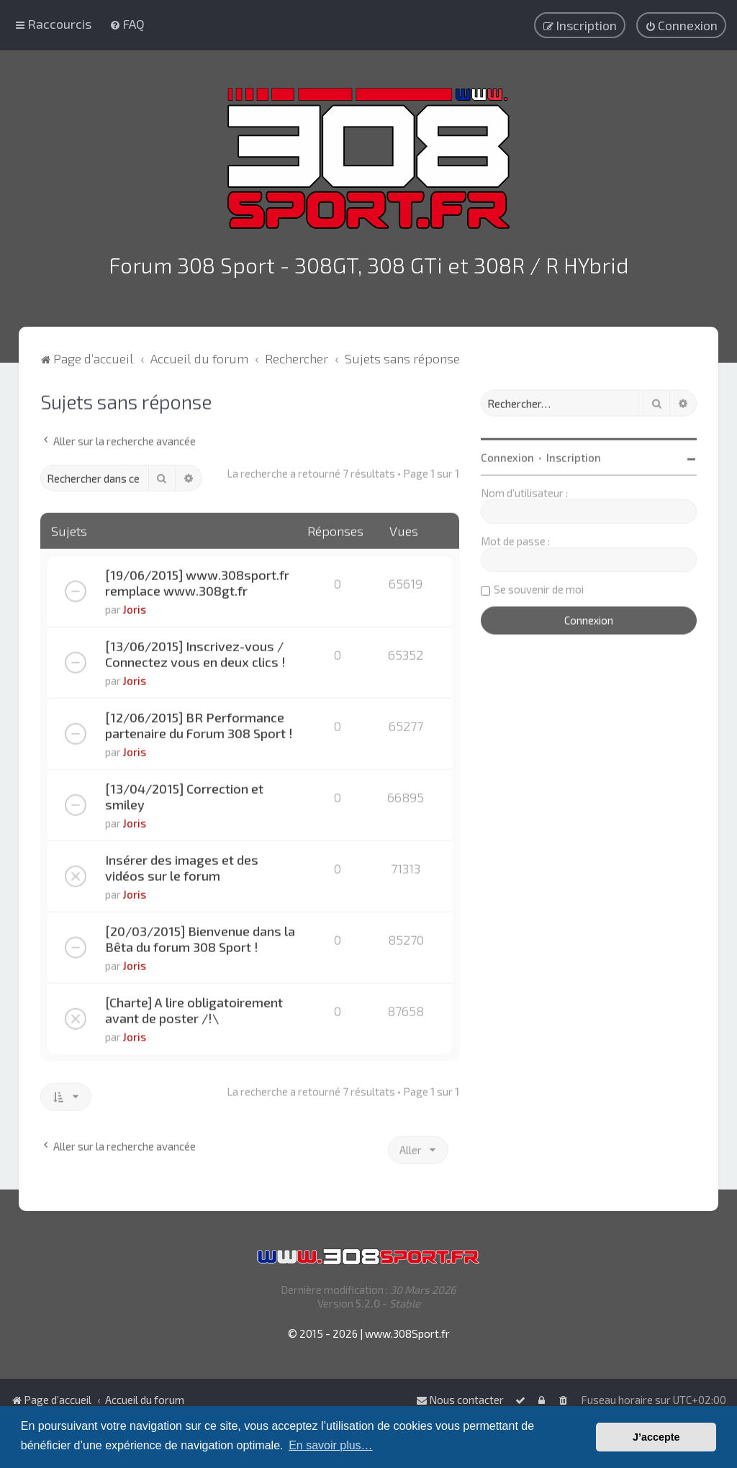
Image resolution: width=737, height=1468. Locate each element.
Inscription (573, 454)
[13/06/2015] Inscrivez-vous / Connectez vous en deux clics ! (195, 651)
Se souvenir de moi (539, 586)
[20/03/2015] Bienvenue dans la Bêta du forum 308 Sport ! (200, 936)
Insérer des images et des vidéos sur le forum (181, 865)
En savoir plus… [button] (331, 1445)
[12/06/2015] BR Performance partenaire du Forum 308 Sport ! (199, 722)
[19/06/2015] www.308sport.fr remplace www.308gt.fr (197, 580)
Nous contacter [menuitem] (460, 1399)
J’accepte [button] (656, 1437)
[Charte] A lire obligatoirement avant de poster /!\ (194, 1007)
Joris (134, 606)
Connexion (507, 454)
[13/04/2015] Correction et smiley (184, 794)
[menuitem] (127, 23)
